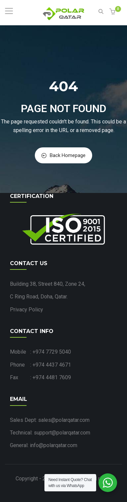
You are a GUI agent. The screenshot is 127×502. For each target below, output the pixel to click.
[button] (113, 12)
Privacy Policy (26, 309)
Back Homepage (63, 155)
